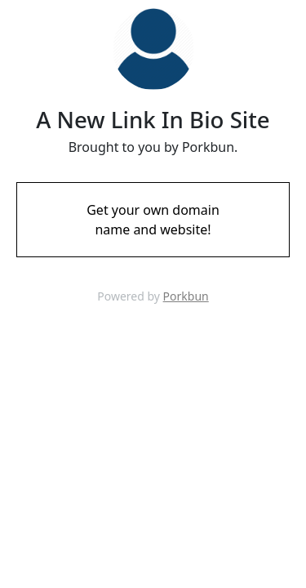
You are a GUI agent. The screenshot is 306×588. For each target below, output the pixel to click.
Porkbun (186, 296)
